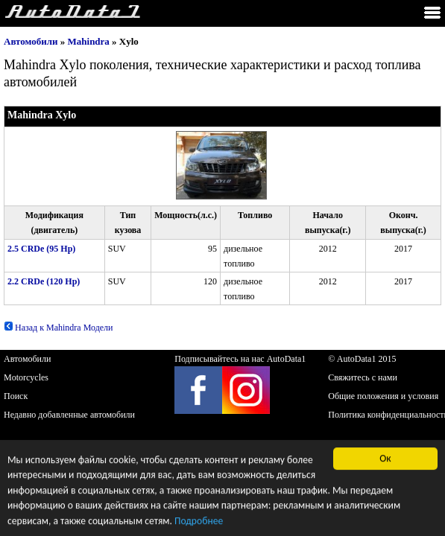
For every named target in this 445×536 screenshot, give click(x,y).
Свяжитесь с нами (362, 377)
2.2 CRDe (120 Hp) (43, 281)
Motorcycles (26, 377)
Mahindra (89, 41)
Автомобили (31, 41)
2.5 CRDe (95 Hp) (41, 248)
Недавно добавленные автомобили (69, 414)
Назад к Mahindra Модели (58, 327)
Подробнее (198, 521)
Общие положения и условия (383, 396)
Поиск (16, 396)
